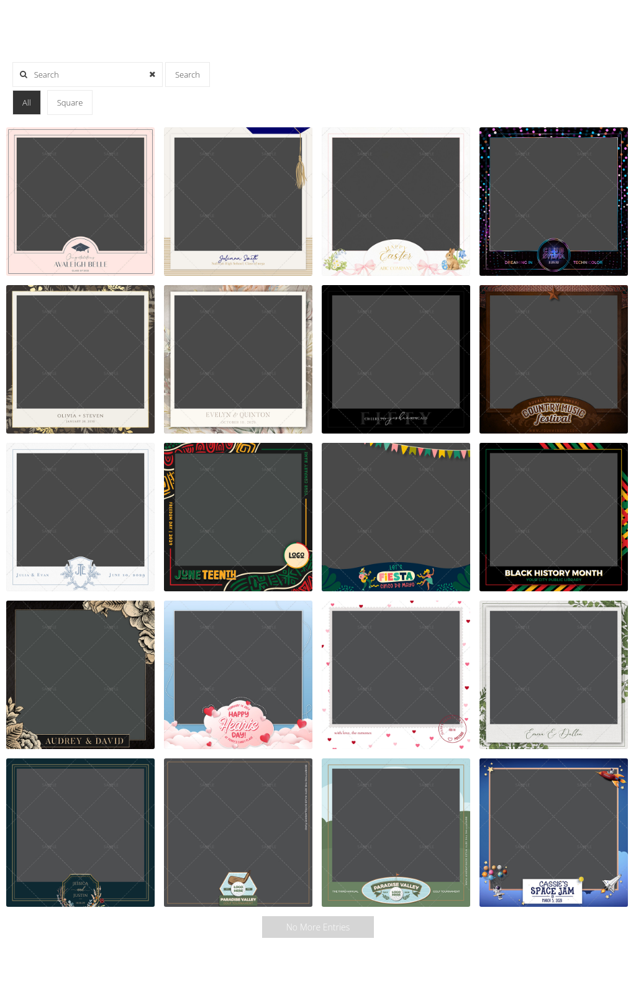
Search (187, 74)
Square (70, 102)
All (26, 102)
